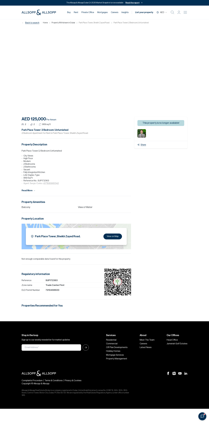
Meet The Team (147, 340)
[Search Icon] (172, 12)
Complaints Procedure (32, 380)
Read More (28, 190)
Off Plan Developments (117, 347)
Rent (76, 12)
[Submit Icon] (85, 347)
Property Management (116, 359)
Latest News (146, 347)
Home (45, 23)
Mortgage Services (115, 355)
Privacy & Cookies (73, 380)
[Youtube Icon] (180, 373)
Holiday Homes (113, 351)
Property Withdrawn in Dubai (63, 23)
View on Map (113, 236)
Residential (111, 340)
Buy (69, 12)
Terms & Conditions (54, 380)
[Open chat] (202, 416)
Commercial (111, 344)
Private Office (87, 12)
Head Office (172, 340)
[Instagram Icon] (174, 373)
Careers (114, 12)
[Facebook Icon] (168, 373)
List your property (144, 12)
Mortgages (102, 12)
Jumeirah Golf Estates (177, 344)
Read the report (132, 3)
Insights (125, 12)
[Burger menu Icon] (185, 12)
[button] (178, 12)
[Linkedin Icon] (185, 373)
